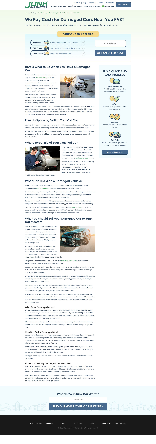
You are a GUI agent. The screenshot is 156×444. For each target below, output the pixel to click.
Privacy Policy (121, 423)
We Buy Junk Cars (35, 423)
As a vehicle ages (42, 77)
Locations (92, 3)
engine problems (42, 188)
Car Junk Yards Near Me (91, 6)
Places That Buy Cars (58, 6)
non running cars (78, 207)
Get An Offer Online (114, 152)
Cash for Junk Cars (75, 6)
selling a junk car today (84, 158)
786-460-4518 (109, 6)
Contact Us (110, 3)
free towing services (68, 261)
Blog (84, 3)
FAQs (101, 3)
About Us (77, 3)
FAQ (63, 423)
